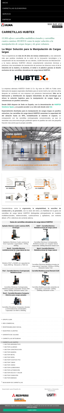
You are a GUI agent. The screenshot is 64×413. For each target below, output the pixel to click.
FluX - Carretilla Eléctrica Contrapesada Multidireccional (15, 271)
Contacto (57, 26)
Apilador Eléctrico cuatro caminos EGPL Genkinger (16, 226)
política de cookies (32, 407)
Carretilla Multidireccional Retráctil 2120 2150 (45, 271)
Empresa (6, 19)
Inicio (5, 3)
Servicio (6, 14)
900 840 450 (55, 24)
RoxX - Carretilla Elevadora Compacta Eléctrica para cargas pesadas (16, 294)
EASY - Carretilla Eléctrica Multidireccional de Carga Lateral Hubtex (45, 226)
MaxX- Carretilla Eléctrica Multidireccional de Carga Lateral (45, 249)
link (51, 107)
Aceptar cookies (32, 410)
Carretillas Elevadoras (14, 8)
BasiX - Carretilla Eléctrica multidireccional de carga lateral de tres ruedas (15, 249)
